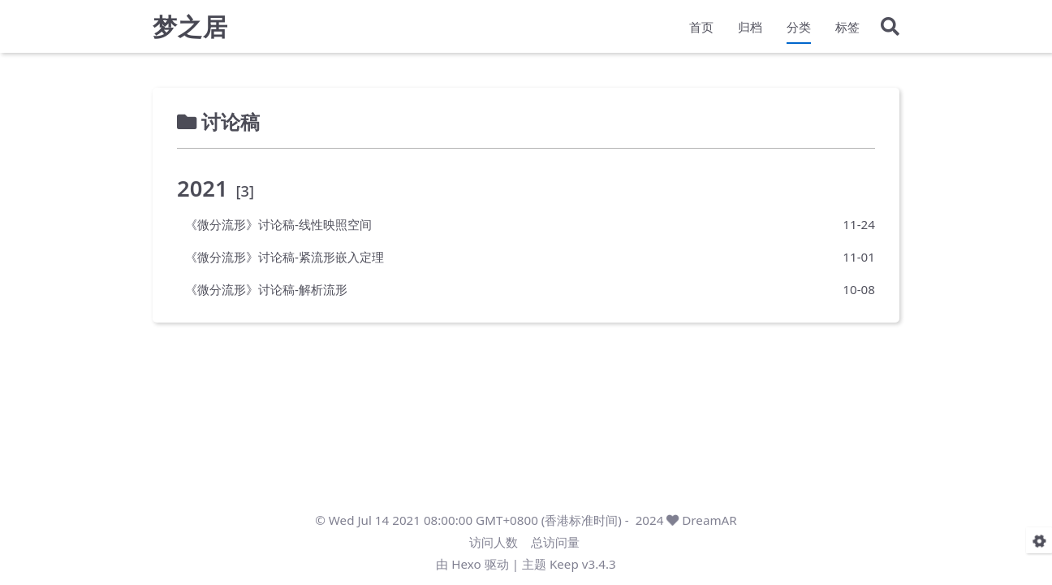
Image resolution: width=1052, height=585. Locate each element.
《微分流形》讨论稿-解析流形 (266, 289)
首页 (701, 29)
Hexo (466, 564)
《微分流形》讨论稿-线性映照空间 (278, 224)
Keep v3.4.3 (583, 564)
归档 (750, 29)
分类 (799, 29)
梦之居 (190, 29)
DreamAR (709, 520)
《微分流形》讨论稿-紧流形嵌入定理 (284, 257)
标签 (847, 29)
